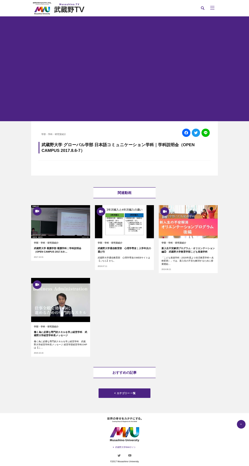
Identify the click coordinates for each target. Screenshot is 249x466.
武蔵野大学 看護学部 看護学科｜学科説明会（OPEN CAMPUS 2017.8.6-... (57, 250)
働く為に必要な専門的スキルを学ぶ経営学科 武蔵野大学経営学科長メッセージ (60, 334)
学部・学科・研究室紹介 (53, 134)
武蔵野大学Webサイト (125, 447)
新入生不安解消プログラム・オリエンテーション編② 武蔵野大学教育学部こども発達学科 (188, 250)
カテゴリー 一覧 (124, 393)
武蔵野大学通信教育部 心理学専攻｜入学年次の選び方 (124, 250)
